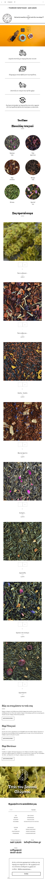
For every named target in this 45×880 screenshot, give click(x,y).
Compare (25, 264)
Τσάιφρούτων (33, 154)
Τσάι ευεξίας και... (22, 333)
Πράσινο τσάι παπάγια (22, 633)
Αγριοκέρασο (22, 693)
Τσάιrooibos (12, 179)
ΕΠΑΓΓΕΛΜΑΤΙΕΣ (16, 831)
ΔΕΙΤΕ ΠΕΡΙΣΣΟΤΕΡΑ (8, 718)
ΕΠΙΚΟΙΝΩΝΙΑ (16, 833)
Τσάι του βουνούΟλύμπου (22, 789)
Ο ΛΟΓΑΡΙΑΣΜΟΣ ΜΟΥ (30, 833)
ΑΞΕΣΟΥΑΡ (15, 819)
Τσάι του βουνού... (22, 273)
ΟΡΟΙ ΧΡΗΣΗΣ (30, 827)
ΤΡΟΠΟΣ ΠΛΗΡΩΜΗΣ (30, 831)
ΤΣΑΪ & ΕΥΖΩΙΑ (30, 819)
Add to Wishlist (20, 264)
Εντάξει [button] (26, 874)
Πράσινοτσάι (12, 154)
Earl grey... (22, 513)
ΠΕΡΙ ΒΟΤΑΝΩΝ (30, 817)
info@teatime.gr (32, 842)
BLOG (16, 829)
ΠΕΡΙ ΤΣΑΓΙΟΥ (30, 815)
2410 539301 (32, 8)
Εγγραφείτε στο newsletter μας (22, 804)
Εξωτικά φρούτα (22, 453)
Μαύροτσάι (33, 179)
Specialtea (33, 203)
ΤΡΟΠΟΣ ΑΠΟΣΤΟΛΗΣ (30, 829)
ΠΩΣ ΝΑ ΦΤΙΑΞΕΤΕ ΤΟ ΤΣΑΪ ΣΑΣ (31, 821)
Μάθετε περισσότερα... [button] (25, 869)
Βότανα (12, 202)
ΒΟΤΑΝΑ (16, 817)
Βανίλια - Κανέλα (22, 393)
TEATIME (16, 827)
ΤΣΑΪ (16, 815)
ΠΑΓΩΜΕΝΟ (16, 821)
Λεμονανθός (22, 573)
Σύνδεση (10, 2)
